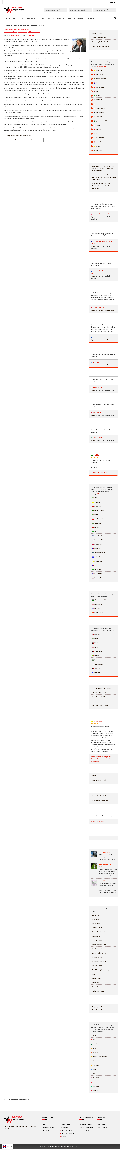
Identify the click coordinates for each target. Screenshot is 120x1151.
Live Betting (96, 936)
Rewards (57, 2)
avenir (95, 96)
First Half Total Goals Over (100, 800)
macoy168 (97, 74)
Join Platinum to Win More (99, 473)
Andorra (94, 1048)
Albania (94, 1040)
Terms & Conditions (86, 1127)
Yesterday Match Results (100, 42)
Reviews (94, 701)
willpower (96, 70)
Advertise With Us (34, 2)
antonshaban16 (98, 79)
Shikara (96, 83)
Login (102, 2)
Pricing (16, 19)
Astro (95, 647)
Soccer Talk (78, 19)
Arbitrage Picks (97, 928)
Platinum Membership (99, 780)
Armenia (95, 1065)
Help (69, 19)
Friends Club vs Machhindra (102, 214)
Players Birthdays (97, 923)
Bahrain (94, 1090)
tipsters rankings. (102, 66)
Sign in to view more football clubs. (103, 310)
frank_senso (97, 651)
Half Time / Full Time (99, 961)
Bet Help (46, 1130)
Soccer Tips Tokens (97, 821)
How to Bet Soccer (98, 957)
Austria (94, 1082)
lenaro (95, 146)
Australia (95, 1078)
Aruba (94, 1069)
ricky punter (97, 634)
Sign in (93, 217)
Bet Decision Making (98, 949)
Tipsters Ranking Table (99, 693)
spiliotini (96, 125)
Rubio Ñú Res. (96, 337)
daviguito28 (96, 721)
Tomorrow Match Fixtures (100, 46)
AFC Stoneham (97, 412)
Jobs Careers (102, 1127)
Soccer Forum (96, 919)
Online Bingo (96, 987)
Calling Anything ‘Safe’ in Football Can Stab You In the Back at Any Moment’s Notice (103, 168)
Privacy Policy (84, 1130)
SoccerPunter (30, 35)
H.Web (95, 660)
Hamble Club (96, 387)
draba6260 (97, 100)
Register (112, 2)
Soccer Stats (66, 1124)
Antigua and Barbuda (99, 1057)
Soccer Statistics (97, 940)
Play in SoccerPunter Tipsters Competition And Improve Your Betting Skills (101, 759)
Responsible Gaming (86, 1124)
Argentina (95, 1061)
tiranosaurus (97, 664)
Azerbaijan (95, 1086)
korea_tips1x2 (98, 108)
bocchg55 (96, 578)
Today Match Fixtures (99, 38)
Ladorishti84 (97, 112)
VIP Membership (97, 776)
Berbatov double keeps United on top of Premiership (22, 32)
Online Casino (96, 978)
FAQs (94, 974)
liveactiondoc (98, 142)
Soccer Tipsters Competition (101, 688)
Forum (64, 1136)
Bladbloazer (97, 643)
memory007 (97, 129)
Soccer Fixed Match (98, 932)
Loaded (95, 639)
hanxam (96, 91)
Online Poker (96, 983)
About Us (21, 2)
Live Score (95, 915)
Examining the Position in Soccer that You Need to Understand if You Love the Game (104, 177)
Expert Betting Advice (99, 953)
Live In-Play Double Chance (101, 796)
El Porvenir (95, 362)
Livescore (60, 19)
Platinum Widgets (28, 19)
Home (8, 19)
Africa (94, 1036)
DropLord (96, 117)
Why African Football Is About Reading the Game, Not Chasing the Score (102, 186)
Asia (93, 1073)
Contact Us (47, 2)
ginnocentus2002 (99, 121)
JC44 (95, 134)
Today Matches (67, 1130)
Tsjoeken (96, 668)
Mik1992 (95, 455)
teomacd (96, 150)
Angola (94, 1052)
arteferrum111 (97, 87)
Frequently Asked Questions (101, 705)
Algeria (94, 1044)
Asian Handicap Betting (99, 945)
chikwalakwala (98, 498)
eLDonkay (96, 104)
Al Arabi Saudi (97, 437)
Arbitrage (90, 19)
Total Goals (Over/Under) (100, 970)
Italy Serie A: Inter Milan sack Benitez (16, 30)
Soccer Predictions (49, 1127)
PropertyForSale (97, 1007)
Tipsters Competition (46, 19)
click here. (99, 494)
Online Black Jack (98, 991)
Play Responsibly (97, 966)
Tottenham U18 (97, 307)
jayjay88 (96, 672)
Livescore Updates (98, 33)
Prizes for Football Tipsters (100, 697)
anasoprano (97, 138)
